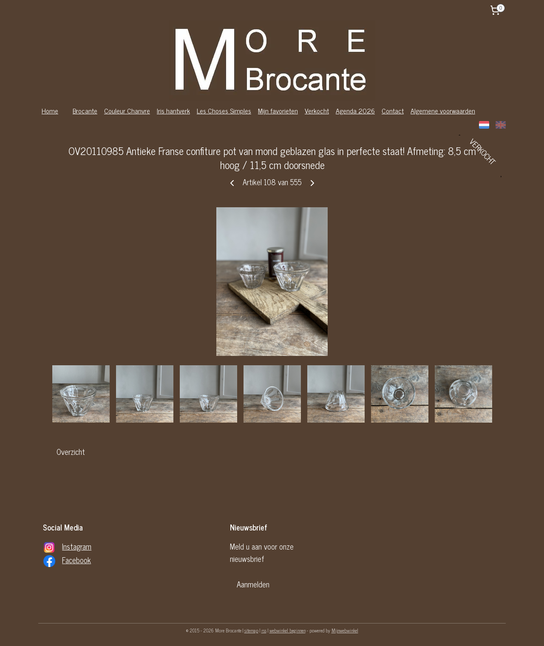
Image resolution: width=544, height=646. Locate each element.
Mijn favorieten (278, 110)
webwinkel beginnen (287, 630)
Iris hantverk (173, 110)
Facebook (76, 559)
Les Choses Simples (224, 110)
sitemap (251, 630)
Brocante (85, 110)
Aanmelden (253, 584)
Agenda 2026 (355, 110)
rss (263, 630)
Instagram (76, 546)
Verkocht (317, 110)
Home (50, 110)
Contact (393, 110)
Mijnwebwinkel (345, 630)
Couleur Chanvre (127, 110)
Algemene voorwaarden (443, 110)
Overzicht (71, 451)
